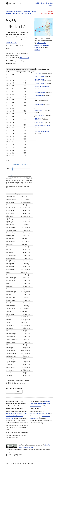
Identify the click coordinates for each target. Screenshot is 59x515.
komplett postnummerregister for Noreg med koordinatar (40, 403)
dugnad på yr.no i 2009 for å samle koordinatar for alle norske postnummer (16, 416)
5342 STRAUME (39, 80)
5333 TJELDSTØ (39, 116)
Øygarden (28, 13)
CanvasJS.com (29, 178)
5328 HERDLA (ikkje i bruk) (42, 125)
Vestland (21, 13)
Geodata (19, 11)
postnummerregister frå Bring (39, 413)
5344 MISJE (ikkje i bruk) (41, 86)
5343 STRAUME (39, 83)
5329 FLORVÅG (38, 122)
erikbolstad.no (10, 11)
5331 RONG (37, 119)
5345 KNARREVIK (39, 92)
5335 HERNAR (38, 104)
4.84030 (14, 43)
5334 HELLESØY (39, 110)
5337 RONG (37, 73)
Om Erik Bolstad (39, 3)
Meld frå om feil (24, 58)
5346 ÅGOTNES (39, 95)
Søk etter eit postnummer (14, 388)
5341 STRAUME (39, 77)
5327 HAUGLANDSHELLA (41, 131)
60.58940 (9, 43)
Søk (18, 392)
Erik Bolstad (15, 3)
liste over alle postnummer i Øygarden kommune (41, 45)
